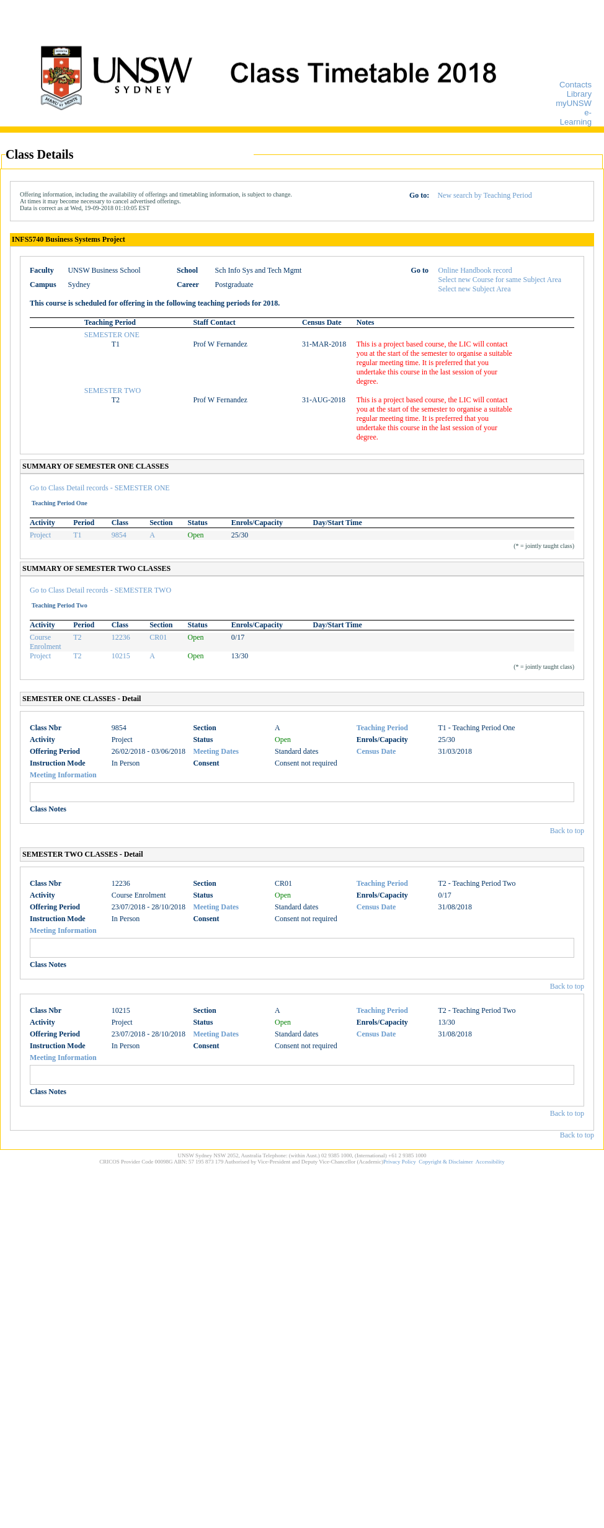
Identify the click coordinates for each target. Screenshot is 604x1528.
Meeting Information (63, 775)
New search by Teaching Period (484, 195)
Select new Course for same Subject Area (500, 279)
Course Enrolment (45, 642)
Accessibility (490, 1162)
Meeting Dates (216, 751)
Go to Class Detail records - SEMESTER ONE (100, 488)
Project (40, 535)
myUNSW (574, 103)
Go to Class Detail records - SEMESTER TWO (100, 590)
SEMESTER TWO (112, 390)
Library (579, 94)
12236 (121, 637)
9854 (119, 535)
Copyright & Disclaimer (446, 1162)
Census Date (376, 751)
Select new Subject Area (474, 289)
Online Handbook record (475, 270)
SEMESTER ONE (112, 334)
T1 (77, 535)
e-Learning (576, 117)
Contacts (575, 84)
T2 (77, 637)
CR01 (158, 637)
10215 (121, 655)
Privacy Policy (399, 1162)
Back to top (567, 830)
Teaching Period (382, 727)
